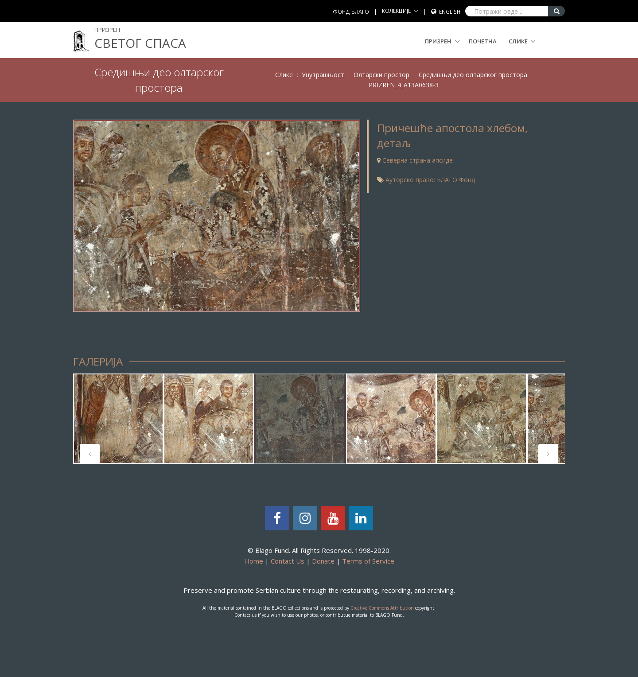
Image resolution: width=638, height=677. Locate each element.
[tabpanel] (118, 419)
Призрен (442, 41)
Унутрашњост (323, 74)
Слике (518, 41)
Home (253, 560)
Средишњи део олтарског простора (473, 74)
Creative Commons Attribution (382, 608)
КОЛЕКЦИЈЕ (396, 11)
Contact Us (287, 560)
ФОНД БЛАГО (351, 12)
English (449, 12)
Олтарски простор (381, 74)
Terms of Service (368, 560)
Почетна (483, 41)
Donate (323, 560)
